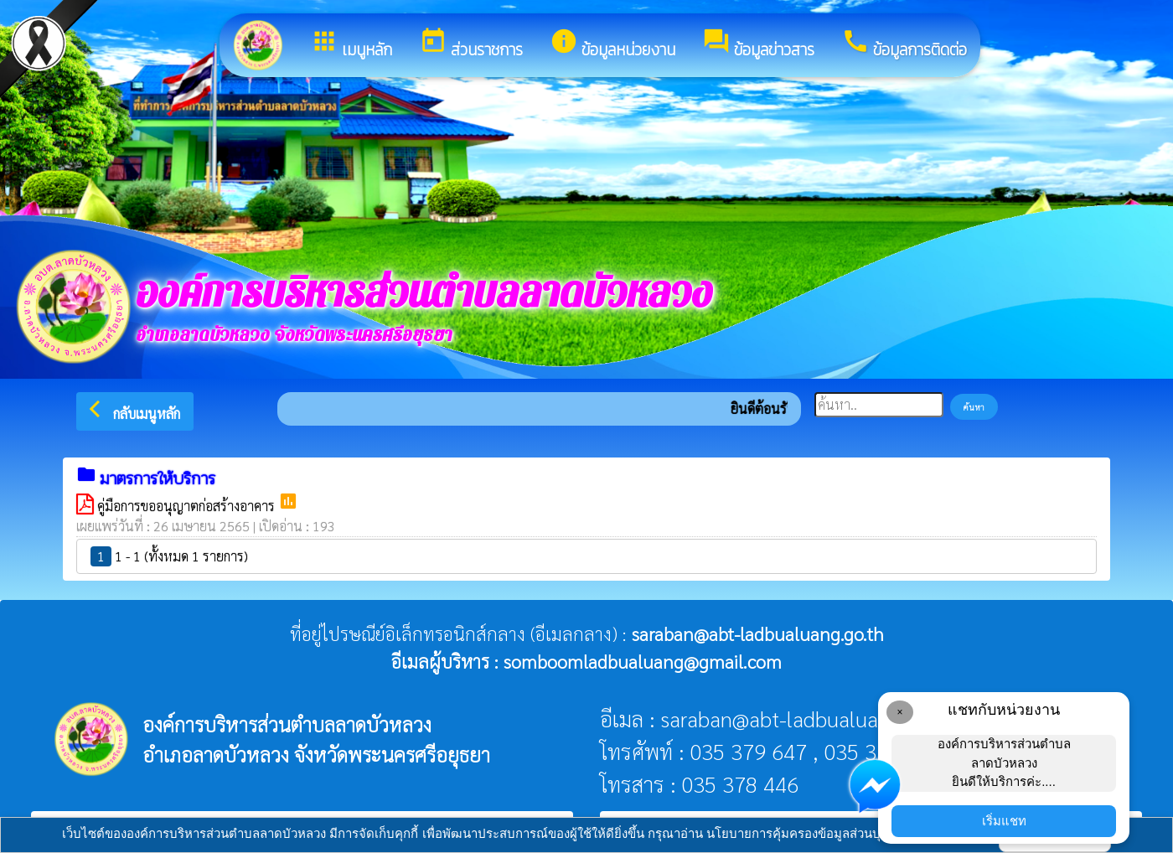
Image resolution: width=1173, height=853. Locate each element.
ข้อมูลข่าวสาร (758, 44)
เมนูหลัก (351, 44)
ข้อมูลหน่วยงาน (612, 44)
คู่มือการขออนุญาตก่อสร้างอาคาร (187, 505)
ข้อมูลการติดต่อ (904, 44)
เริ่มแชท (1004, 821)
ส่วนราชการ (471, 44)
